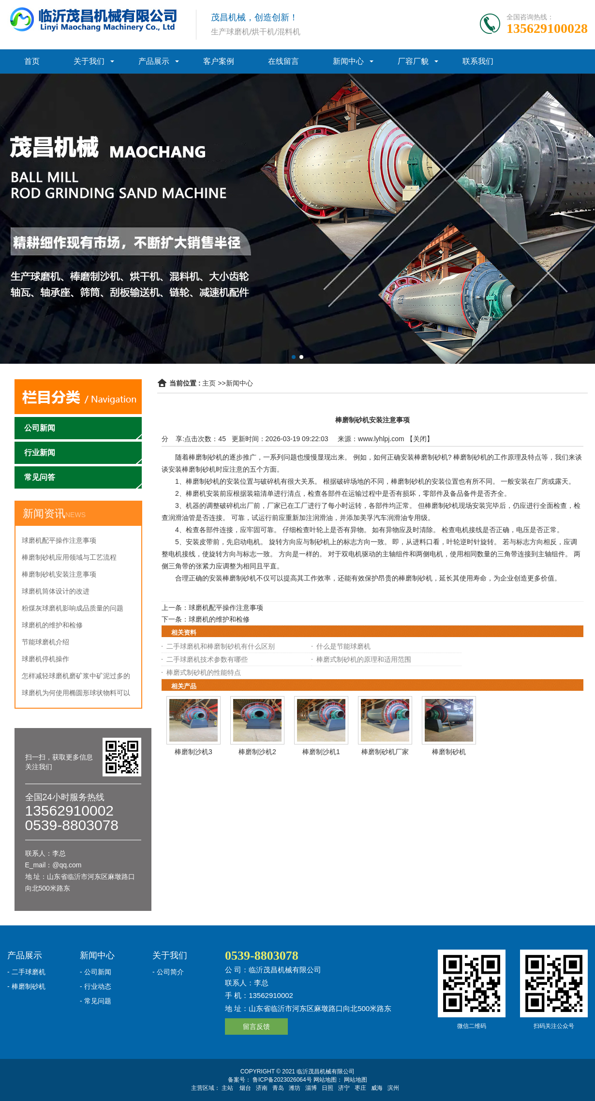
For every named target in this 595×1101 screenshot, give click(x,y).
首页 (32, 61)
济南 (262, 1088)
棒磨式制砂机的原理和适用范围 (363, 659)
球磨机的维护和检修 (52, 625)
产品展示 (153, 61)
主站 (227, 1088)
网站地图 (355, 1079)
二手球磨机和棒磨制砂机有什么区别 (220, 646)
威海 (377, 1088)
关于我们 (89, 61)
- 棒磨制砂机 (26, 986)
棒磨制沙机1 (321, 752)
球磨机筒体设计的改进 (55, 591)
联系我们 (477, 61)
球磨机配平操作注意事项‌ (59, 540)
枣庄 (360, 1088)
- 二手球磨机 (26, 972)
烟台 (245, 1088)
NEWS (75, 515)
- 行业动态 (95, 986)
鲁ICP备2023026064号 (281, 1079)
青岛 (278, 1088)
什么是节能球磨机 (343, 646)
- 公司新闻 (95, 972)
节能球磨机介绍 (45, 642)
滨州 (393, 1088)
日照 (327, 1088)
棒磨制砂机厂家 (385, 752)
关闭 (420, 439)
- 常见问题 (95, 1001)
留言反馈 (256, 1026)
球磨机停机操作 (45, 659)
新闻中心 (348, 61)
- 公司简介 (168, 972)
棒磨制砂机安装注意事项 (59, 574)
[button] (294, 357)
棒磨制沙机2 (257, 752)
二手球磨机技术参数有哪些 (207, 659)
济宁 (344, 1088)
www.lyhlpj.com (381, 439)
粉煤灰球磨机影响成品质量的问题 (72, 608)
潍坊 (294, 1088)
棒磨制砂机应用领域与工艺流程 (69, 557)
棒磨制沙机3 (193, 752)
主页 (209, 383)
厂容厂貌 (413, 61)
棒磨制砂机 (449, 752)
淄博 (311, 1088)
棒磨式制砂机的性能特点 (203, 672)
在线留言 (283, 61)
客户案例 (218, 61)
